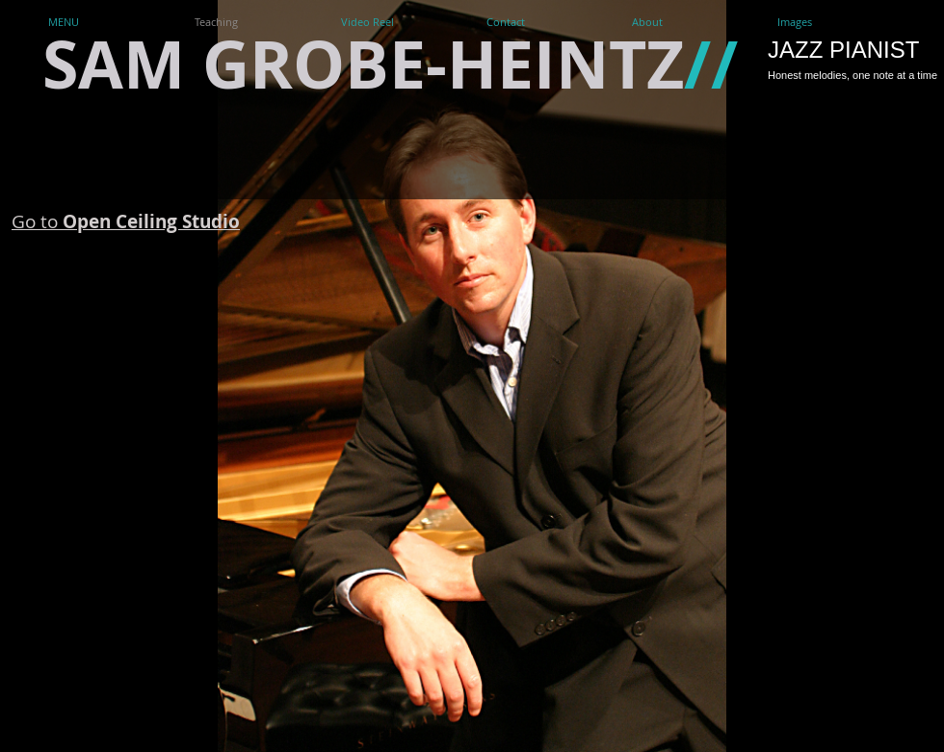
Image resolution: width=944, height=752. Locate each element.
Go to (126, 221)
